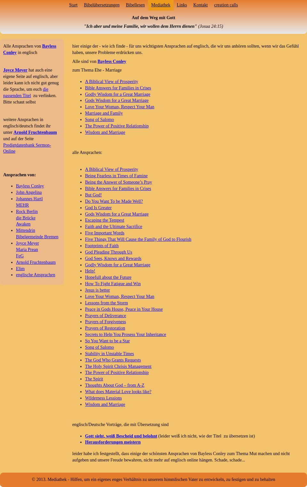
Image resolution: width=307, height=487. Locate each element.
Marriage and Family (104, 113)
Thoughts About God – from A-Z (115, 385)
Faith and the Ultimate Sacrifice (113, 226)
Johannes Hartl (29, 198)
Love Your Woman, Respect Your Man (119, 106)
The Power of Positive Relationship (117, 126)
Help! (90, 271)
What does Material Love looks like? (118, 391)
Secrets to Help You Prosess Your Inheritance (125, 334)
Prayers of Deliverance (105, 315)
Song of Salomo (99, 119)
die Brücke (25, 218)
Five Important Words (104, 233)
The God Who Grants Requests (113, 360)
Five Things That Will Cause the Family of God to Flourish (138, 239)
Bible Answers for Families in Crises (118, 88)
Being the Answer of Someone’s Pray (118, 182)
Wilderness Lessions (103, 398)
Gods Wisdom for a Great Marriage (117, 100)
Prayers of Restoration (105, 328)
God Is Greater (98, 207)
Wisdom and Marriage (105, 132)
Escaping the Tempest (104, 220)
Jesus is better (97, 290)
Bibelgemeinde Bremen (37, 236)
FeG (20, 256)
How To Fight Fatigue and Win (113, 283)
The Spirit (94, 379)
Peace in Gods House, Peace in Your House (124, 309)
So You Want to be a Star (107, 341)
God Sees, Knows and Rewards (113, 258)
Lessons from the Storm (106, 303)
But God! (93, 195)
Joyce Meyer (27, 243)
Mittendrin (25, 230)
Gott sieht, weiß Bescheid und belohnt (121, 436)
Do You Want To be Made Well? (114, 201)
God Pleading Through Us (108, 252)
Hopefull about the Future (108, 277)
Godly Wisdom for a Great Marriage (117, 94)
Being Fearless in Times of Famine (116, 175)
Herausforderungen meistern (113, 442)
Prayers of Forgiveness (105, 321)
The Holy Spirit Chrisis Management (118, 366)
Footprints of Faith (102, 245)
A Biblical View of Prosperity (111, 81)
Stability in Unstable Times (109, 353)
